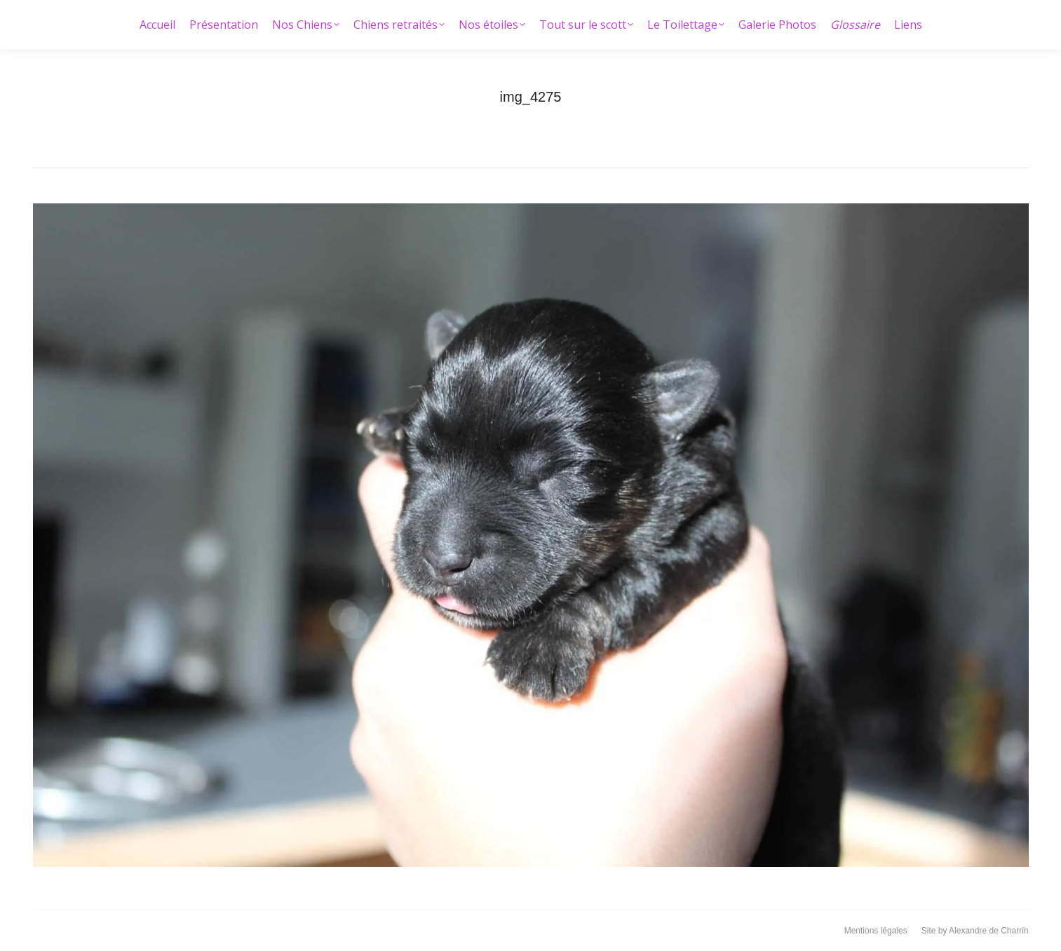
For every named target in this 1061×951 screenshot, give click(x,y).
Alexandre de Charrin (988, 931)
